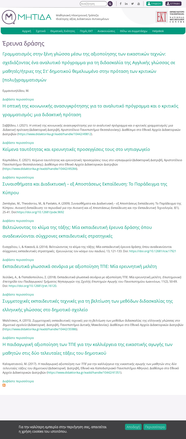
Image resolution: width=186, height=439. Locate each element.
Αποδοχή (133, 428)
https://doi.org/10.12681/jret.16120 (32, 286)
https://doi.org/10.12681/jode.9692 (40, 212)
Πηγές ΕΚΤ (86, 31)
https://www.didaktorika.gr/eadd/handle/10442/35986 (39, 329)
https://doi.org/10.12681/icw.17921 (152, 251)
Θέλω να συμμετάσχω (133, 31)
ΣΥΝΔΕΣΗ (156, 3)
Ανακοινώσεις (106, 31)
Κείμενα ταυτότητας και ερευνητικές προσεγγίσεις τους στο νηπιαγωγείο (76, 149)
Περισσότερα (155, 428)
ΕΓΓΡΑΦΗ (175, 3)
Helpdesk (158, 31)
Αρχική (26, 31)
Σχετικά (40, 31)
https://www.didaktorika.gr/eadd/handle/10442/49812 (54, 134)
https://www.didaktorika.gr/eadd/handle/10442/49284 (39, 169)
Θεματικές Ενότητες (62, 31)
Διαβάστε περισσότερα (18, 99)
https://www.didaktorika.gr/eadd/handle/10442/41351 (84, 373)
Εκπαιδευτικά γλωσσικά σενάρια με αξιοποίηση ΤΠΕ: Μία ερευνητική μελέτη (80, 266)
